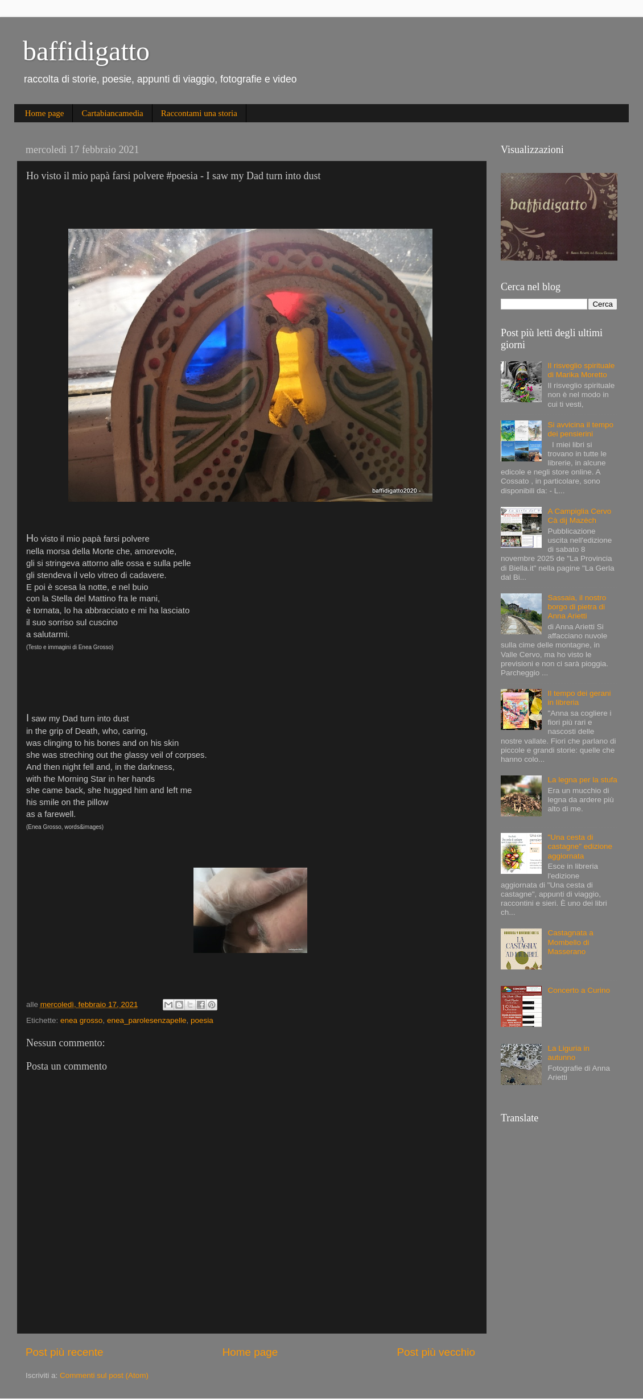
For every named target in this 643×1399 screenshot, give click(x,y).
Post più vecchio (436, 1352)
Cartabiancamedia (112, 113)
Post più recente (65, 1352)
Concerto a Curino (578, 990)
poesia (202, 1020)
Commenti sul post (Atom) (104, 1375)
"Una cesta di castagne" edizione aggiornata (579, 846)
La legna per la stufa (582, 779)
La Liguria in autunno (568, 1053)
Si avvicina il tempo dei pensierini (580, 429)
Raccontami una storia (199, 113)
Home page (44, 113)
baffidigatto (86, 51)
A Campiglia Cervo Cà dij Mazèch (579, 516)
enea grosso (81, 1020)
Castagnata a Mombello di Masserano (570, 941)
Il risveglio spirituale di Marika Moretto (581, 370)
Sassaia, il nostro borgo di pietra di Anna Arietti (576, 606)
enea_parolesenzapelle (147, 1020)
